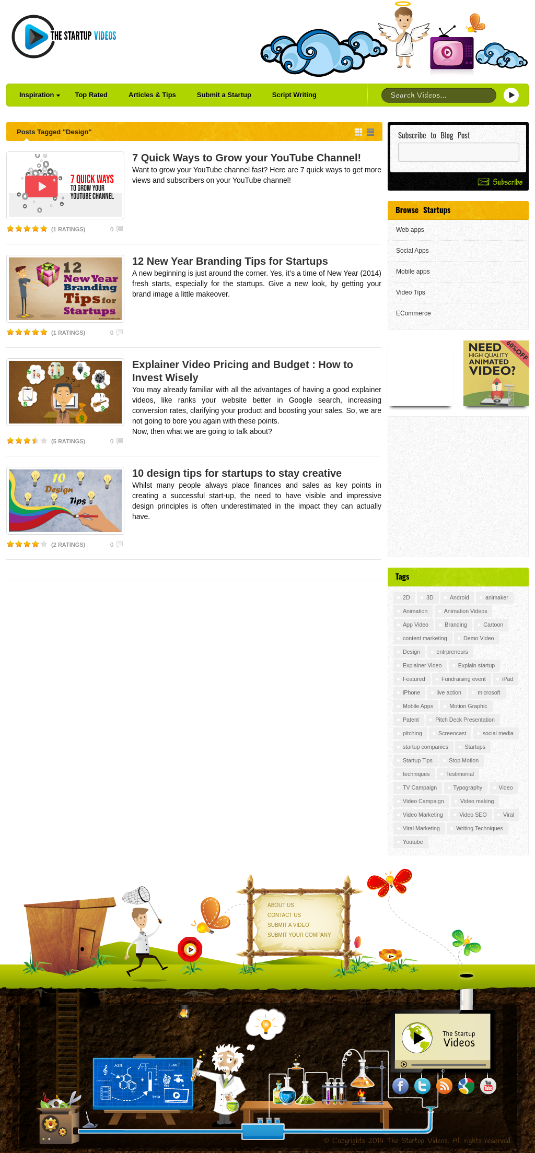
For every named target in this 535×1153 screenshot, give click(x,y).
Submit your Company (299, 935)
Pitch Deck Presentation (465, 719)
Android (459, 597)
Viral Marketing (421, 828)
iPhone (411, 692)
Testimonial (460, 774)
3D (430, 597)
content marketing (425, 638)
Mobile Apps (418, 706)
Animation (415, 611)
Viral (508, 814)
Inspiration (39, 95)
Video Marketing (423, 814)
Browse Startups (423, 209)
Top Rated (91, 95)
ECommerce (413, 313)
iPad (507, 679)
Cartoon (493, 624)
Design (411, 652)
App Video (415, 624)
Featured (414, 679)
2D (406, 597)
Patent (411, 719)
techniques (416, 774)
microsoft (489, 692)
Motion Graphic (468, 706)
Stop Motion (464, 760)
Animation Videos (465, 611)
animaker (496, 597)
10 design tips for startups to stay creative (237, 473)
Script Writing (294, 95)
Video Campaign (423, 801)
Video (506, 787)
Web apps (410, 229)
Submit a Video (288, 925)
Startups (474, 747)
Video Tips (410, 292)
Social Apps (412, 250)
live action (449, 692)
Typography (468, 787)
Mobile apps (413, 271)
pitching (412, 733)
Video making (477, 801)
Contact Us (284, 915)
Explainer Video (422, 665)
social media (498, 733)
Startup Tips (418, 760)
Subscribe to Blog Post (434, 135)
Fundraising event (463, 679)
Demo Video (478, 638)
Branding (456, 624)
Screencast (452, 733)
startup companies (425, 747)
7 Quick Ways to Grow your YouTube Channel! (246, 157)
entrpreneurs (452, 652)
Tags (402, 576)
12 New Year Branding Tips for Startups (230, 261)
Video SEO (473, 814)
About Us (281, 905)
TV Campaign (420, 787)
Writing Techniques (479, 828)
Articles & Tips (152, 95)
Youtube (413, 842)
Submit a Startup (224, 95)
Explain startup (476, 665)
